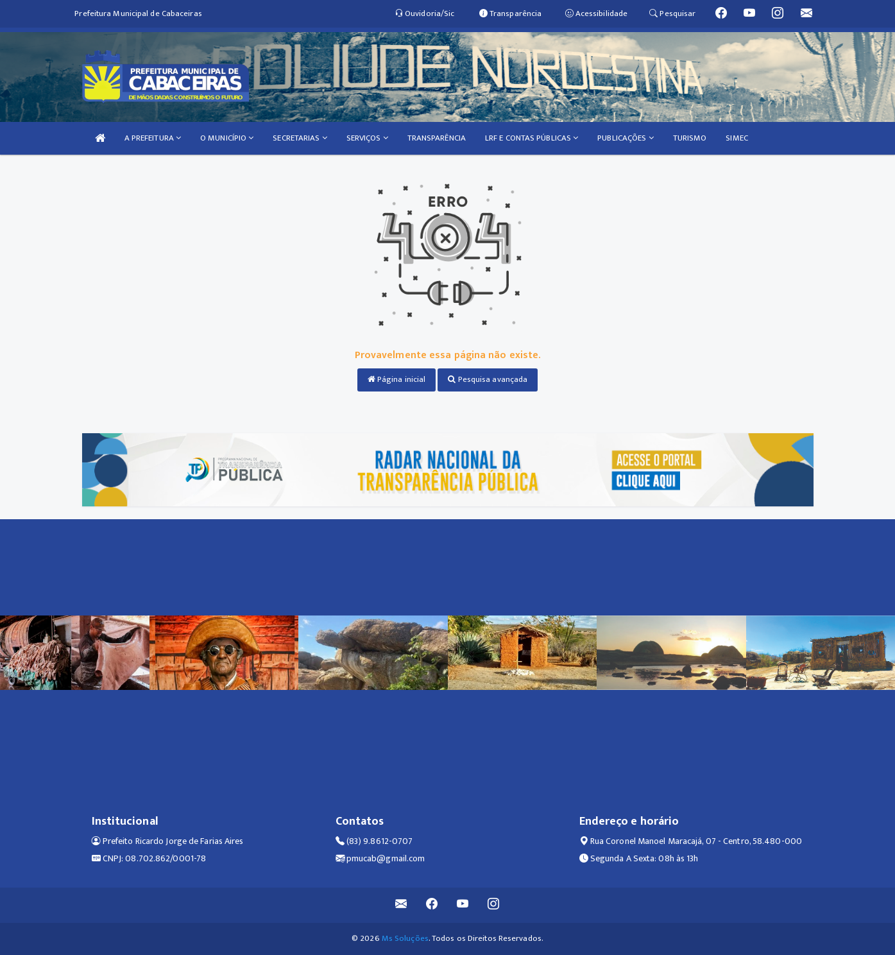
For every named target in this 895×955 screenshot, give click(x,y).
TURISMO (690, 138)
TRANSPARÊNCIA (436, 138)
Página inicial (397, 379)
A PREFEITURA (152, 138)
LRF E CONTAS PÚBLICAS (531, 138)
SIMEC (737, 138)
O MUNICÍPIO (226, 138)
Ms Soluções (405, 938)
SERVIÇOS (367, 138)
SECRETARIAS (300, 138)
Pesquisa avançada (487, 379)
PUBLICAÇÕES (625, 138)
